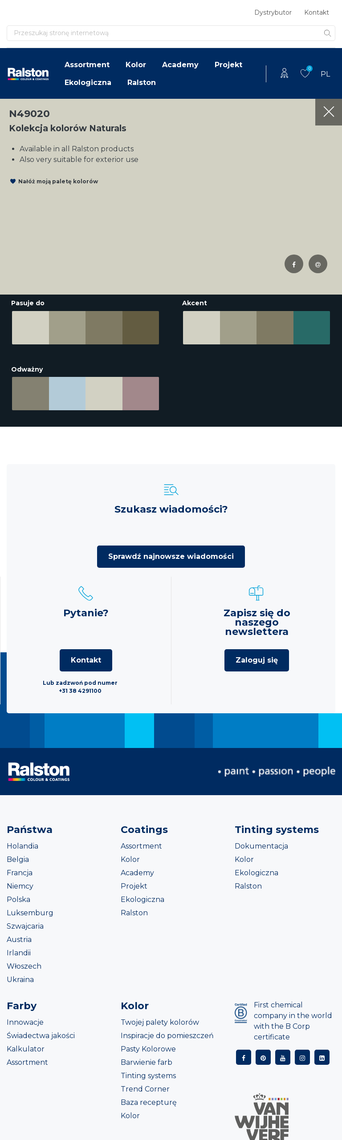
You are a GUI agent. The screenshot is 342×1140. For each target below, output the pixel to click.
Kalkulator (26, 1045)
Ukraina (20, 976)
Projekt (228, 65)
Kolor (136, 65)
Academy (180, 65)
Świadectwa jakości (41, 1032)
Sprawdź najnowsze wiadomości (171, 553)
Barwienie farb (146, 1059)
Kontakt (316, 12)
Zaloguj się (257, 656)
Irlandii (19, 949)
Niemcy (20, 882)
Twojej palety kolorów (160, 1019)
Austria (19, 936)
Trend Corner (145, 1085)
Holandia (22, 842)
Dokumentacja (261, 842)
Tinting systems (148, 1072)
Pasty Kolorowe (148, 1045)
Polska (18, 896)
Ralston (141, 82)
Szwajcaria (25, 922)
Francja (20, 869)
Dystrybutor (273, 12)
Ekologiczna (88, 82)
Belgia (18, 856)
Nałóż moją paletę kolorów (58, 181)
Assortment (87, 65)
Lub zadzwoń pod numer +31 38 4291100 (80, 683)
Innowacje (25, 1019)
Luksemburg (30, 909)
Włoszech (24, 962)
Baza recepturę (149, 1099)
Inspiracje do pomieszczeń (167, 1032)
